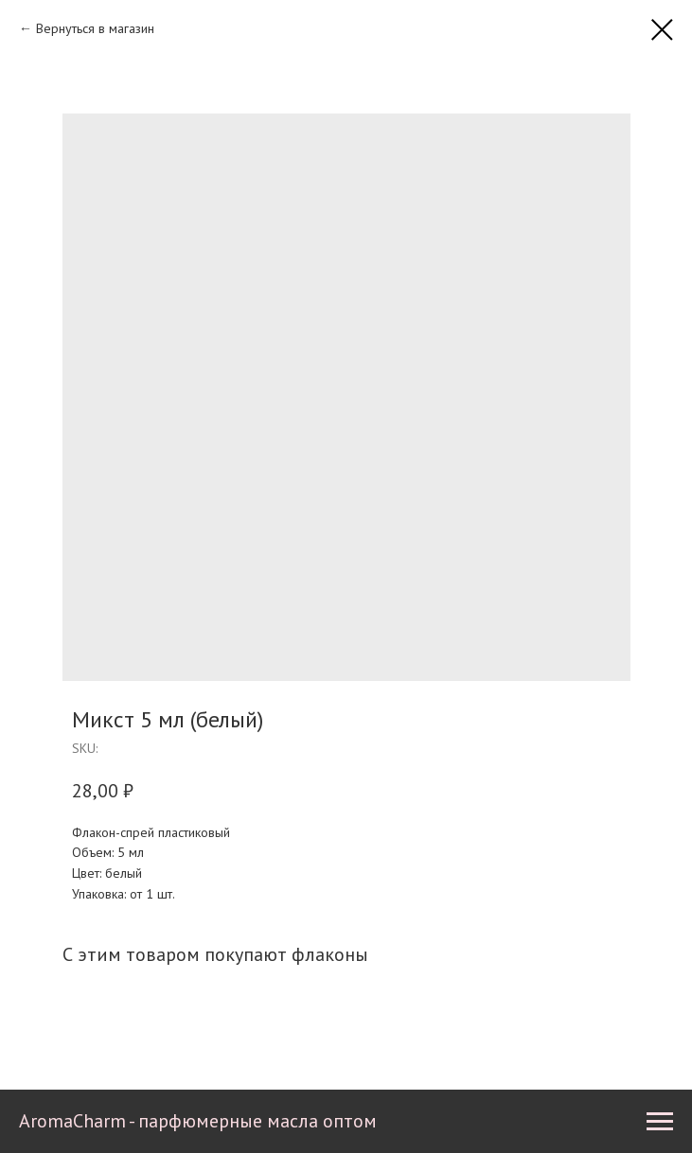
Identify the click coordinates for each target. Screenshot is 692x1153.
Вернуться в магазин (95, 28)
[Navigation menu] (660, 1121)
